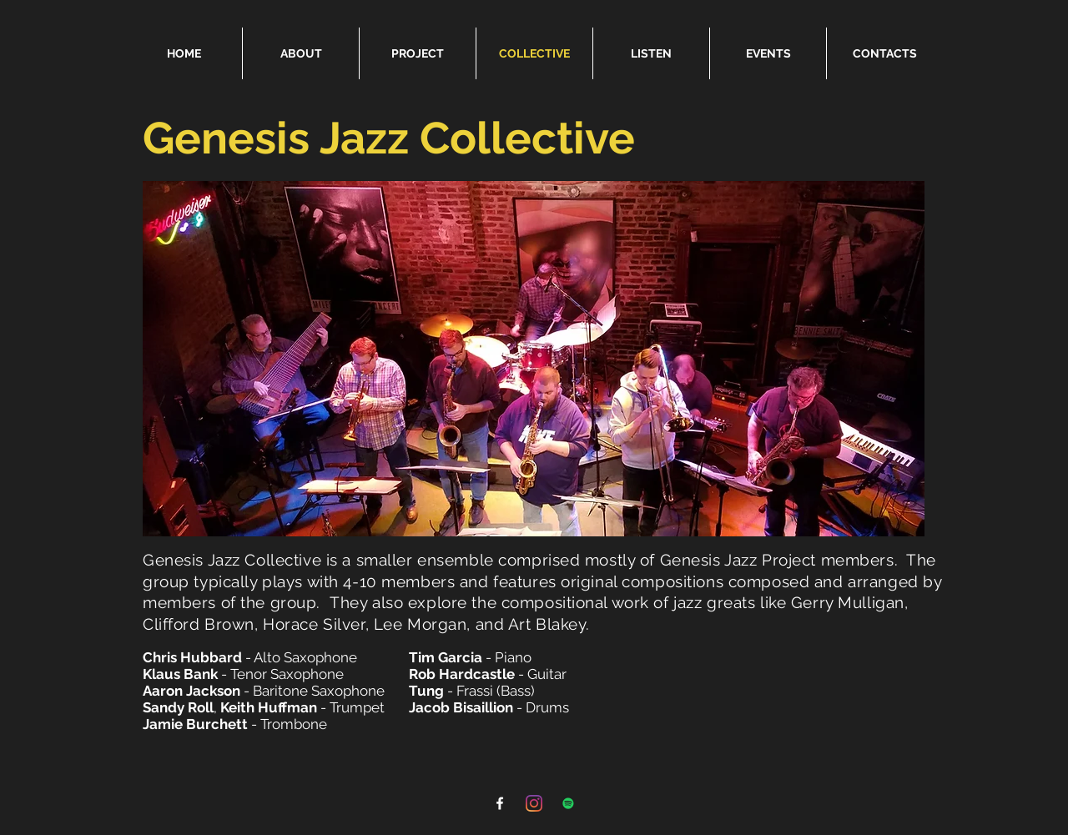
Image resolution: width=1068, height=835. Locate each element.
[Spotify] (568, 803)
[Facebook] (499, 803)
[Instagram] (534, 803)
